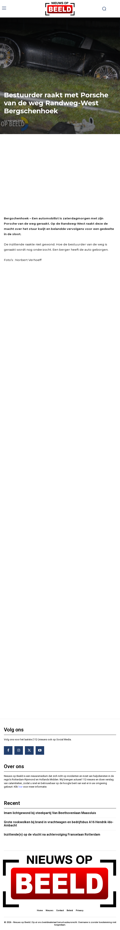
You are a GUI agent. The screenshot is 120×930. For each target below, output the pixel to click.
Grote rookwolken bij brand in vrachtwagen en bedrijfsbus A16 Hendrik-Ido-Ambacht (58, 823)
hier (20, 786)
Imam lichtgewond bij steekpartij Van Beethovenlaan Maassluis (50, 813)
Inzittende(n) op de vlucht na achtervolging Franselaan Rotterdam (52, 834)
